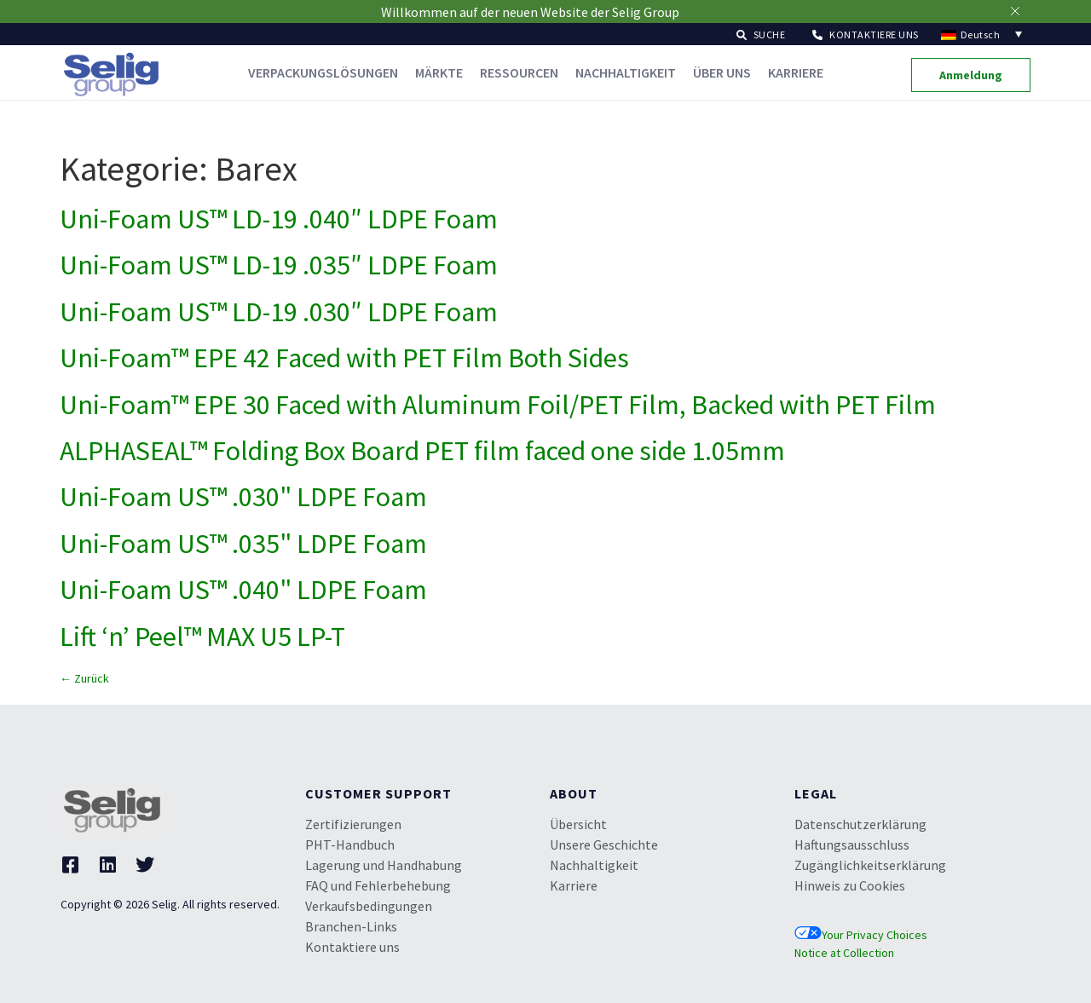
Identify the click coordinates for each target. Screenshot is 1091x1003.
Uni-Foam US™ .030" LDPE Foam (243, 497)
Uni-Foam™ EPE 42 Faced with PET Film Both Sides (344, 358)
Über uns (722, 72)
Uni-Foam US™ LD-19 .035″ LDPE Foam (279, 265)
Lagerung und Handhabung (383, 864)
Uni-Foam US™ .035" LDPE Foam (243, 544)
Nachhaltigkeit (625, 72)
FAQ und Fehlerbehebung (378, 885)
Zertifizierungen (353, 824)
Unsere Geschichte (604, 844)
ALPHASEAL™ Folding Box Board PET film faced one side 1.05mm (422, 451)
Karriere (795, 72)
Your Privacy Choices (860, 934)
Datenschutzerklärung (860, 824)
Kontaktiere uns (352, 946)
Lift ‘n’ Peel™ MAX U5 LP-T (202, 637)
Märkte (439, 72)
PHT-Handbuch (350, 844)
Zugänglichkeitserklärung (870, 864)
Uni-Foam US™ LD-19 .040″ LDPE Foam (279, 219)
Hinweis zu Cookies (849, 885)
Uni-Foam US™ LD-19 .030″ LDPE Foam (279, 312)
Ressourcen (519, 72)
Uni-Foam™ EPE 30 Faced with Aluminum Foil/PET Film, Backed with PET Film (498, 405)
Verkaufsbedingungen (368, 905)
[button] (761, 33)
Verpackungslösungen (323, 72)
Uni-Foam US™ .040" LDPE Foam (243, 590)
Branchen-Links (351, 926)
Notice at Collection (844, 952)
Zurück (84, 678)
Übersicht (578, 824)
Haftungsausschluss (851, 844)
